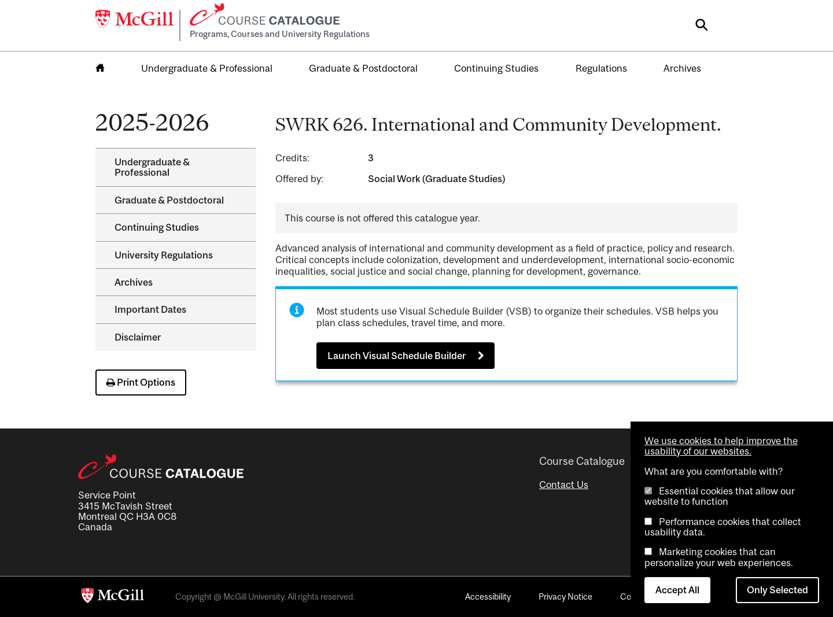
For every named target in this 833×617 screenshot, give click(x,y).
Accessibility (488, 596)
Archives (682, 68)
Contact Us (563, 484)
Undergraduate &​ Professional (152, 167)
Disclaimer (138, 337)
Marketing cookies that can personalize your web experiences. (718, 557)
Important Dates (150, 309)
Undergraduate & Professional (206, 68)
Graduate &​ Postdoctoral (169, 200)
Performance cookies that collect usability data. (722, 527)
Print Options (140, 382)
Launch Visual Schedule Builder (396, 355)
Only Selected (777, 590)
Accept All (677, 590)
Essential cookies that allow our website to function (719, 496)
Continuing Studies (496, 68)
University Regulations (164, 255)
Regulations (601, 68)
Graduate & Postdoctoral (363, 68)
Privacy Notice (565, 596)
